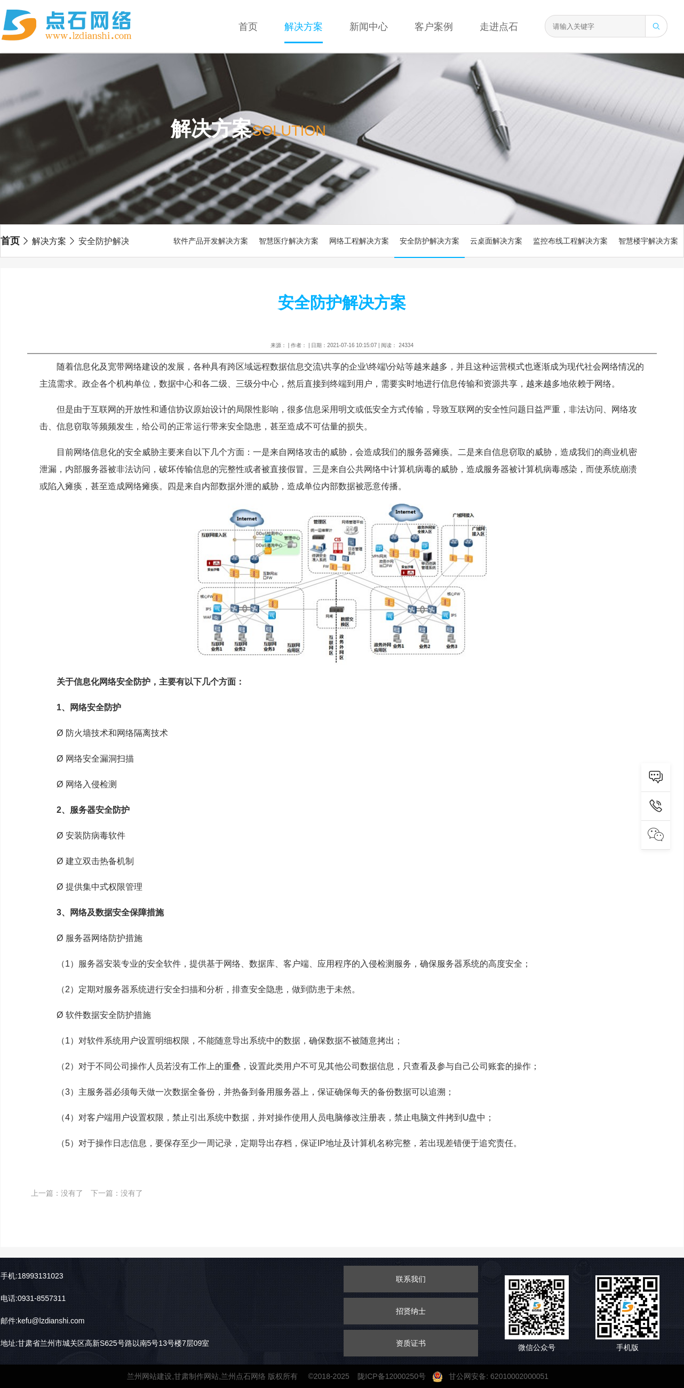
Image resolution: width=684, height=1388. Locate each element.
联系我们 (411, 1279)
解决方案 (303, 26)
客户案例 (434, 26)
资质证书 (411, 1343)
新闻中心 (368, 26)
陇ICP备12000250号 (394, 1376)
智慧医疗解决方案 (289, 241)
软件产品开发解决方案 (210, 241)
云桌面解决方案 (496, 241)
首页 (248, 26)
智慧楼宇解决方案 (648, 241)
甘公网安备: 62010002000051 (494, 1376)
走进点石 (499, 26)
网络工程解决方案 (359, 241)
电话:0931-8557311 (33, 1298)
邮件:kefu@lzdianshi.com (42, 1320)
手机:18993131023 (32, 1276)
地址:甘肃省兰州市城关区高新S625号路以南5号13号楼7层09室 (105, 1343)
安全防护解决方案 (107, 241)
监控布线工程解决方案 (570, 241)
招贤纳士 (411, 1311)
